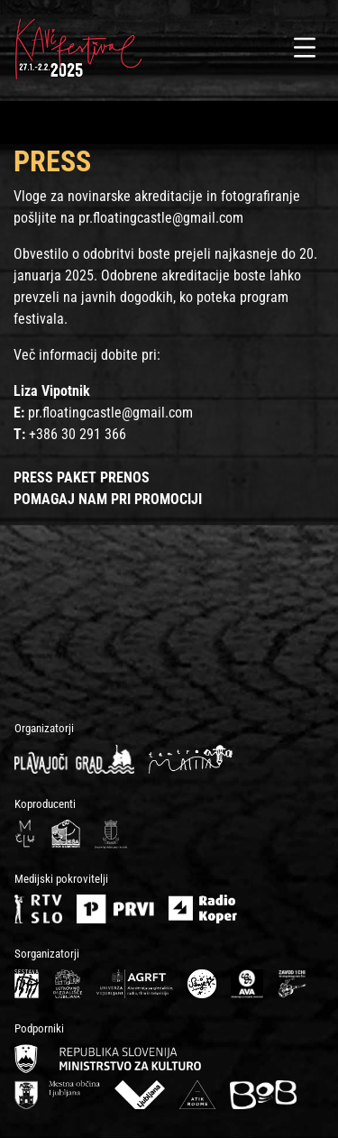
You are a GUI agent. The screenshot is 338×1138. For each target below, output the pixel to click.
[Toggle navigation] (304, 48)
